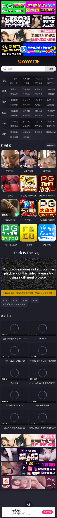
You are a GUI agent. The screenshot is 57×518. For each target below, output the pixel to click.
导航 (4, 134)
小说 (4, 123)
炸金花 (26, 83)
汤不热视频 (51, 132)
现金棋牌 (38, 83)
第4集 (35, 300)
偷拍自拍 (26, 100)
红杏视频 (14, 137)
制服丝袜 (14, 104)
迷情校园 (14, 126)
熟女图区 (38, 115)
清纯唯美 (26, 115)
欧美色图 (38, 110)
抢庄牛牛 (51, 83)
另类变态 (51, 104)
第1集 (5, 300)
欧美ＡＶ (38, 89)
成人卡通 (38, 100)
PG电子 (14, 78)
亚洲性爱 (14, 100)
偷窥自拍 (14, 110)
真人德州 (26, 78)
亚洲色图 (26, 110)
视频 (4, 91)
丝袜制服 (26, 94)
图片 (4, 112)
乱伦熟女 (38, 104)
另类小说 (26, 126)
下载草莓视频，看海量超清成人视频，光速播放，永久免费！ (29, 293)
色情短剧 (26, 137)
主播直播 (38, 94)
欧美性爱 (51, 100)
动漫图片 (51, 110)
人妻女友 (38, 121)
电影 (4, 101)
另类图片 (51, 115)
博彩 (4, 80)
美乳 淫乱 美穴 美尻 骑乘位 (14, 304)
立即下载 (47, 512)
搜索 (51, 68)
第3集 (25, 300)
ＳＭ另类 (51, 94)
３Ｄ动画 (51, 89)
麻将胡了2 (14, 83)
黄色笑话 (38, 126)
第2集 (15, 300)
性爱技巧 (51, 126)
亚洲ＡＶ (14, 89)
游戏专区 (51, 78)
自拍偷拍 (26, 89)
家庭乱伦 (26, 121)
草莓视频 (38, 132)
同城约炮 (14, 132)
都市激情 (14, 121)
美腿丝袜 (14, 115)
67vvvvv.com (28, 62)
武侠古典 (51, 121)
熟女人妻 (14, 94)
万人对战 (38, 78)
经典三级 (26, 104)
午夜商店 (26, 132)
